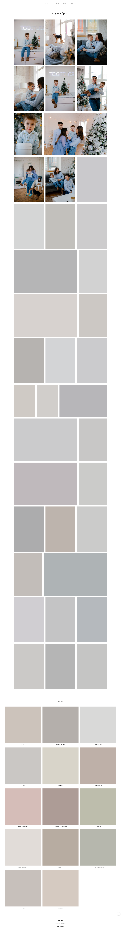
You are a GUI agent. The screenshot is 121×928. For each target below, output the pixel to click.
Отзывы (65, 3)
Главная (47, 3)
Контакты (73, 3)
